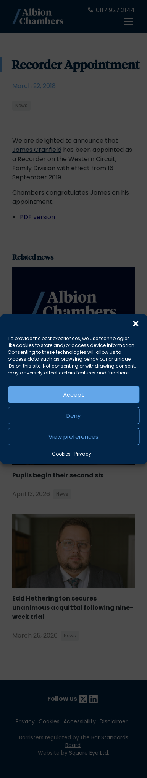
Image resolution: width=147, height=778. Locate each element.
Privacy (82, 454)
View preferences (73, 437)
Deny (73, 416)
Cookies (61, 454)
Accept (73, 395)
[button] (135, 323)
